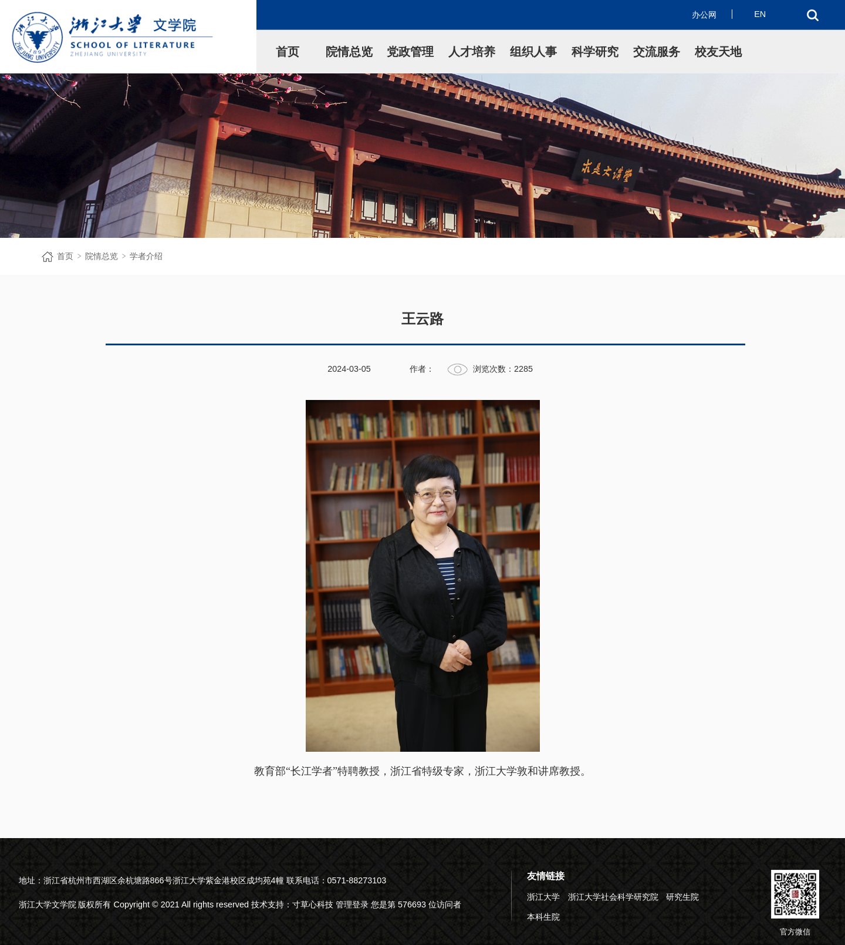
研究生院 (682, 897)
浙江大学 (543, 897)
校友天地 (718, 51)
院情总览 (349, 51)
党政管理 (410, 51)
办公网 (704, 14)
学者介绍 (146, 256)
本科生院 (543, 917)
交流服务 (656, 51)
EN (760, 14)
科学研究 (595, 51)
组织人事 (533, 51)
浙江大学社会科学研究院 (613, 897)
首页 (287, 51)
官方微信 (795, 903)
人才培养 (471, 51)
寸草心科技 (312, 904)
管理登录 (352, 904)
